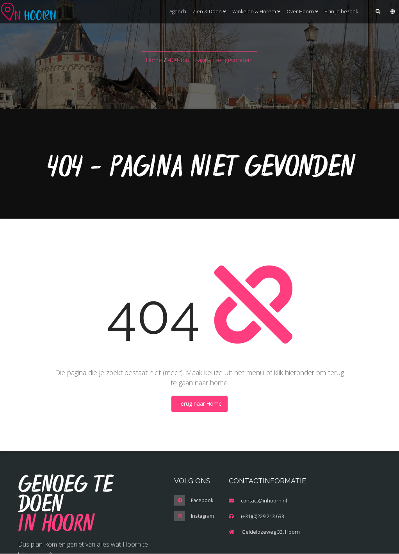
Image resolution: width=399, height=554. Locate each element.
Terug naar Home (199, 404)
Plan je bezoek (341, 11)
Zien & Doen (209, 11)
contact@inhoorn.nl (264, 500)
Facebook (202, 500)
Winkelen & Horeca (256, 11)
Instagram (203, 516)
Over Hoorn (302, 11)
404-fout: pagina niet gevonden (209, 60)
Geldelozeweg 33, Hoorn (271, 532)
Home (154, 60)
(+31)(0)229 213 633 (262, 516)
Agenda (177, 11)
